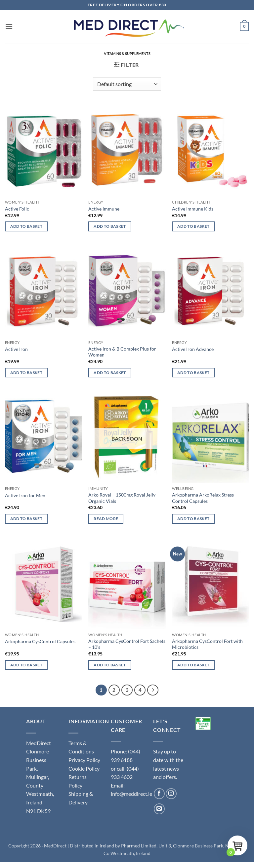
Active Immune (103, 209)
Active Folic (17, 209)
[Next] (152, 690)
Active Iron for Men (25, 495)
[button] (9, 26)
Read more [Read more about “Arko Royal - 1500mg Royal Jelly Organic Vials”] (106, 518)
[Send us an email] (159, 808)
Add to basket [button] (26, 226)
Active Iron (16, 349)
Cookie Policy (84, 768)
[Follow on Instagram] (171, 793)
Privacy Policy (84, 760)
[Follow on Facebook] (159, 793)
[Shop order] (127, 84)
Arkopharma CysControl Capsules (40, 641)
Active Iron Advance (193, 349)
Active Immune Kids (192, 209)
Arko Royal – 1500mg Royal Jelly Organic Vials (121, 498)
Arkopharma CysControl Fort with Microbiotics (207, 644)
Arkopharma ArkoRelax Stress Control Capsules (203, 498)
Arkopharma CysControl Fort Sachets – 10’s (126, 644)
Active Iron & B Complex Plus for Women (122, 352)
